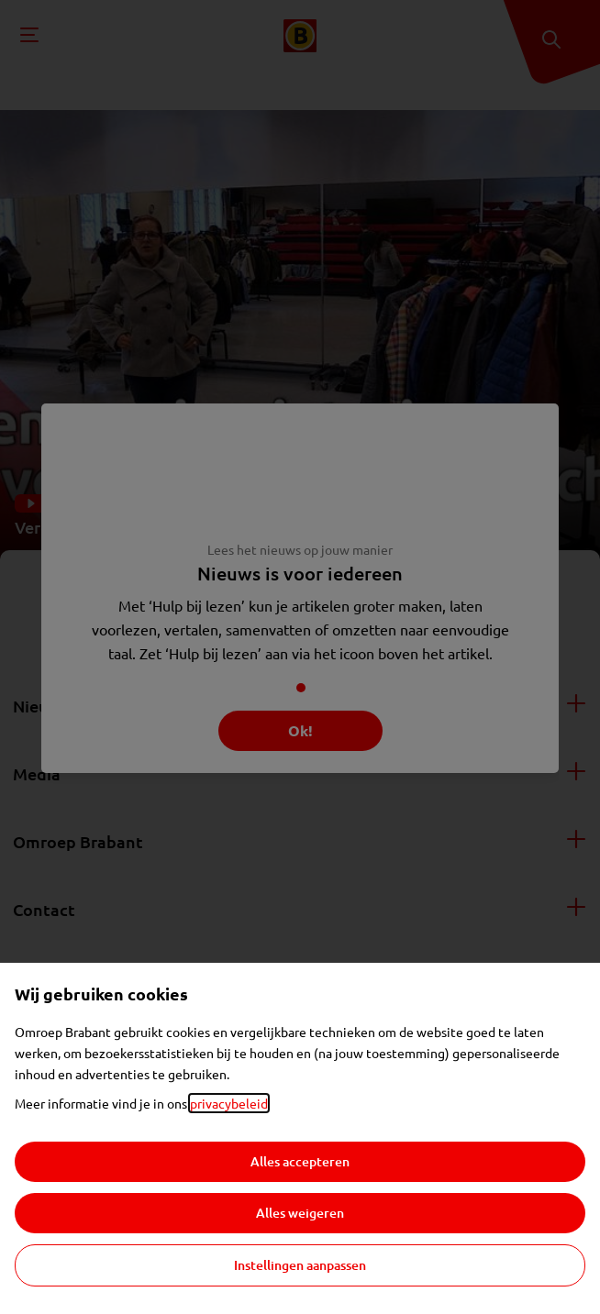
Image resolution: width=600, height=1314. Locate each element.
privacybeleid (229, 1103)
